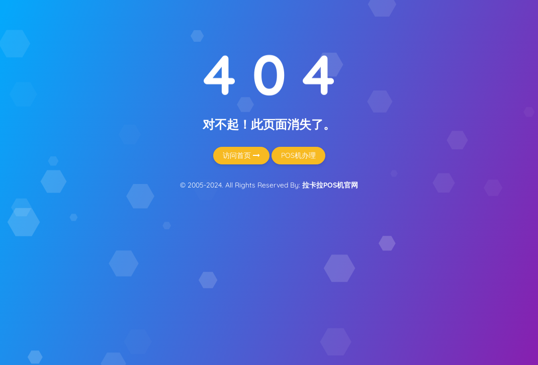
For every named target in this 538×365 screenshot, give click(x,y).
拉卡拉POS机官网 (330, 185)
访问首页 (241, 155)
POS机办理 (298, 155)
